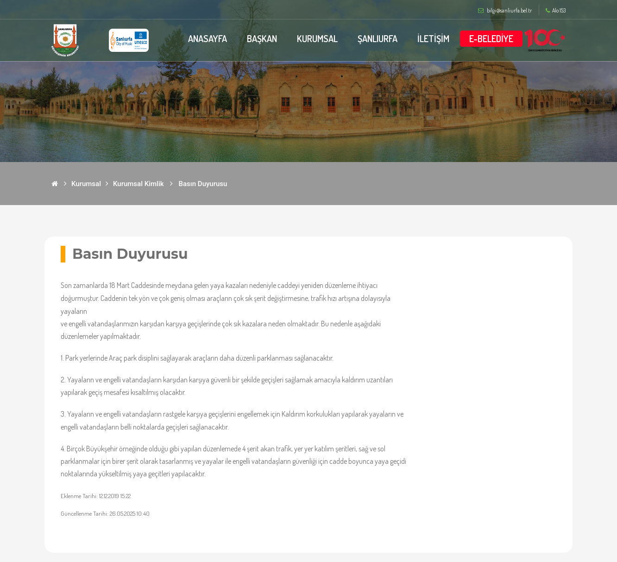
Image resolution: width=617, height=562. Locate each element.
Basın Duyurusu (203, 184)
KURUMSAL (317, 38)
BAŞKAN (262, 38)
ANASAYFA (207, 38)
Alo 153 (556, 10)
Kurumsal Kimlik (138, 184)
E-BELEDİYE (491, 38)
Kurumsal (86, 184)
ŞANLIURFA (377, 38)
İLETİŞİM (433, 38)
